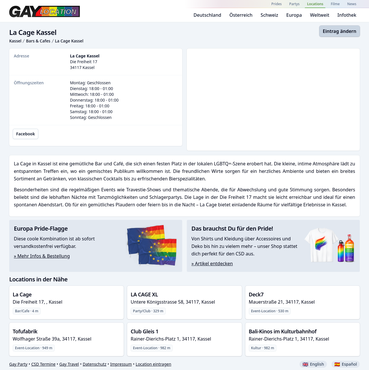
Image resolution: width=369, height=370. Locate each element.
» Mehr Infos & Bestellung (42, 256)
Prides (276, 3)
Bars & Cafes (38, 41)
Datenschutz (94, 364)
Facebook (25, 134)
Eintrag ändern (339, 31)
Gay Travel (69, 364)
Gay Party (18, 364)
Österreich (241, 15)
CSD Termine (43, 364)
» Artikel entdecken (212, 263)
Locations (315, 3)
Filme (335, 3)
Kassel (15, 41)
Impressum (121, 364)
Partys (294, 3)
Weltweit (319, 15)
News (351, 3)
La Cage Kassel (69, 41)
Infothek (347, 15)
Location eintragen (154, 364)
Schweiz (269, 15)
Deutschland (207, 15)
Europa (294, 15)
